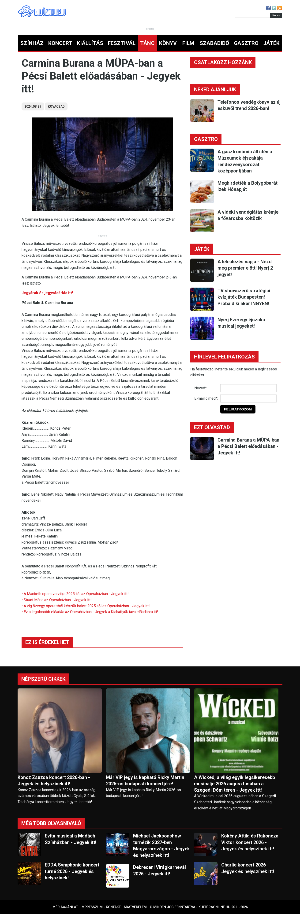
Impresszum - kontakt (101, 907)
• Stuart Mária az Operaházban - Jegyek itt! (57, 600)
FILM (188, 43)
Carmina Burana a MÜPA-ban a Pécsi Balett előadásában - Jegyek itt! (248, 446)
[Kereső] (252, 15)
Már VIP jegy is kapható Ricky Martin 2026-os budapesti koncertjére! (145, 780)
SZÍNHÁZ (32, 43)
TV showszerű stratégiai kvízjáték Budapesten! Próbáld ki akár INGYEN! (244, 297)
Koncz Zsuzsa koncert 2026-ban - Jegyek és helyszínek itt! (54, 780)
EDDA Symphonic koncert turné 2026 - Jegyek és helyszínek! (72, 871)
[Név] (248, 388)
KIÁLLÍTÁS (90, 43)
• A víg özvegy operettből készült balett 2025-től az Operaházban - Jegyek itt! (86, 606)
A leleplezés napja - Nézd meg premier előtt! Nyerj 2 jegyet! (245, 268)
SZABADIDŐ (214, 43)
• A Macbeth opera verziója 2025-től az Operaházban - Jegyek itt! (75, 594)
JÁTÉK (271, 43)
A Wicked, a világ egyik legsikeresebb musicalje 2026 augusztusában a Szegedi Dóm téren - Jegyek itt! (234, 784)
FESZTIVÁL (121, 43)
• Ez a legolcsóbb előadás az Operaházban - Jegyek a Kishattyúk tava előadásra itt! (90, 612)
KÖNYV (168, 43)
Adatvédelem (135, 907)
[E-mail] (248, 398)
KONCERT (60, 43)
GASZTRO (246, 43)
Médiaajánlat (65, 907)
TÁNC (147, 43)
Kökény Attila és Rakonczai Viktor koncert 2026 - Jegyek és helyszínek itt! (250, 842)
